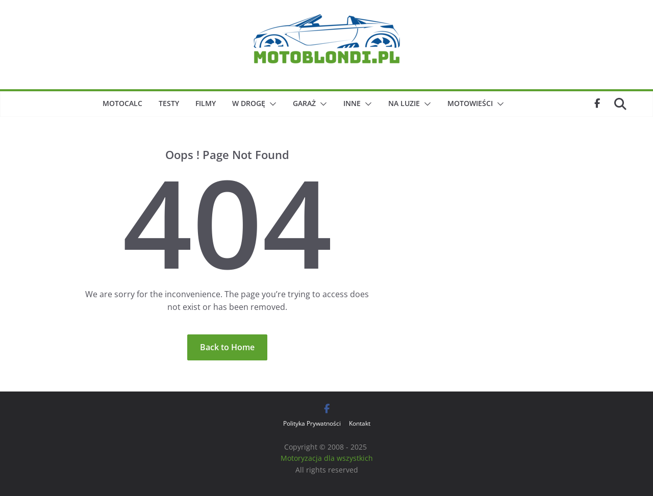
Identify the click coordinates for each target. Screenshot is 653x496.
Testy (169, 103)
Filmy (205, 103)
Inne (352, 103)
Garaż (304, 103)
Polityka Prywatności (312, 423)
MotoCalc (122, 103)
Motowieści (470, 103)
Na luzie (404, 103)
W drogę (248, 103)
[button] (271, 104)
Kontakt (359, 423)
